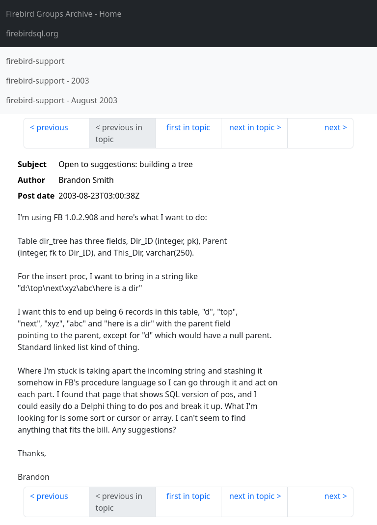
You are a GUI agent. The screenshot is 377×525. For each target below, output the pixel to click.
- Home (64, 13)
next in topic (251, 127)
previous (52, 127)
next (332, 127)
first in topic (188, 127)
